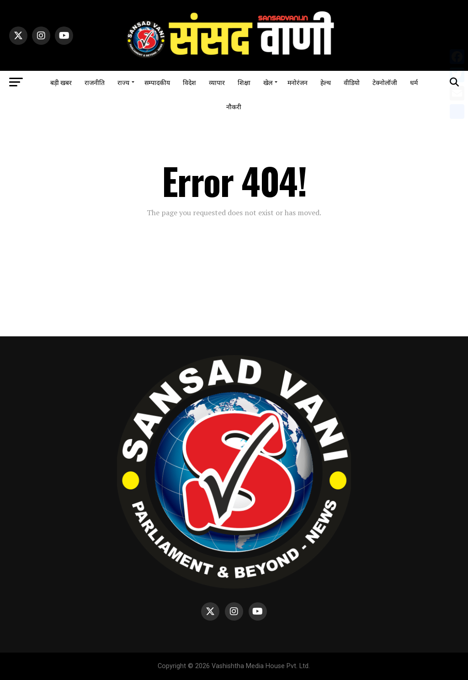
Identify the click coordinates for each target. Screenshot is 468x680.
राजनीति (95, 82)
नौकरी (233, 106)
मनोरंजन (297, 82)
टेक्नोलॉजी (384, 82)
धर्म (414, 82)
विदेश (189, 82)
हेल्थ (325, 82)
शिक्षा (244, 82)
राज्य (123, 82)
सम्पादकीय (157, 82)
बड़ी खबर (61, 82)
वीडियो (352, 82)
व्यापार (217, 82)
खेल (267, 82)
